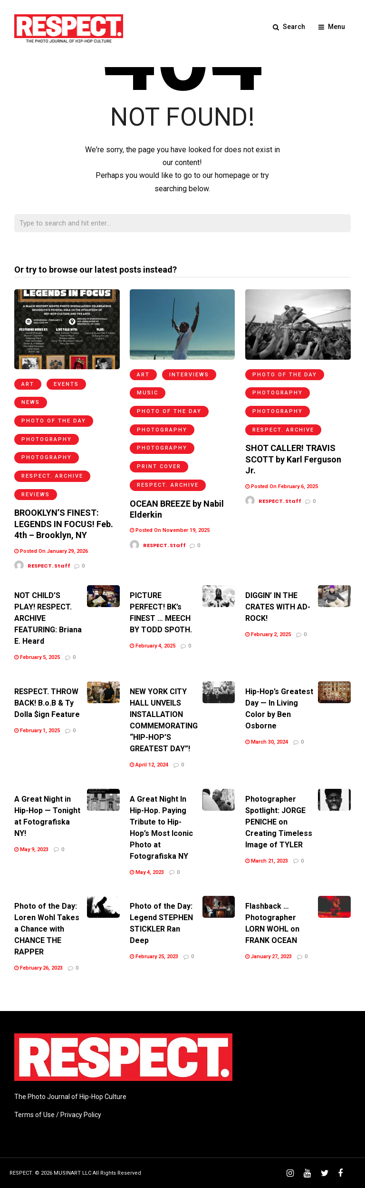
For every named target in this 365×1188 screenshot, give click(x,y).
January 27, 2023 (268, 956)
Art (27, 384)
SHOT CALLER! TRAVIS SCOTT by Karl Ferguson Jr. (293, 459)
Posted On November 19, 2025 (170, 530)
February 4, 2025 (152, 646)
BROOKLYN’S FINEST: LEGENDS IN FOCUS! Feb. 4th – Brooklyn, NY (63, 524)
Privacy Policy (80, 1115)
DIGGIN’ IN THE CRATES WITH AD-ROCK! (277, 607)
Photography (46, 439)
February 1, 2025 (37, 730)
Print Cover (159, 466)
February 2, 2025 (268, 634)
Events (66, 384)
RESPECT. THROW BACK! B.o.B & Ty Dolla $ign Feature (47, 703)
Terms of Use (34, 1115)
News (30, 402)
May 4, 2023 (147, 872)
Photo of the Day (53, 421)
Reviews (35, 494)
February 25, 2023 (154, 956)
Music (147, 393)
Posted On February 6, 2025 (281, 486)
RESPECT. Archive (52, 476)
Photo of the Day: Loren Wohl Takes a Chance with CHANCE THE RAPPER (46, 929)
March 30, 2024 (266, 742)
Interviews (189, 375)
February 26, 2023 (38, 968)
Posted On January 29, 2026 (51, 551)
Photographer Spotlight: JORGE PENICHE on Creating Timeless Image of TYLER (278, 822)
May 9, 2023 (31, 849)
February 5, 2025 (37, 657)
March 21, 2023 (266, 861)
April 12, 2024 (149, 765)
